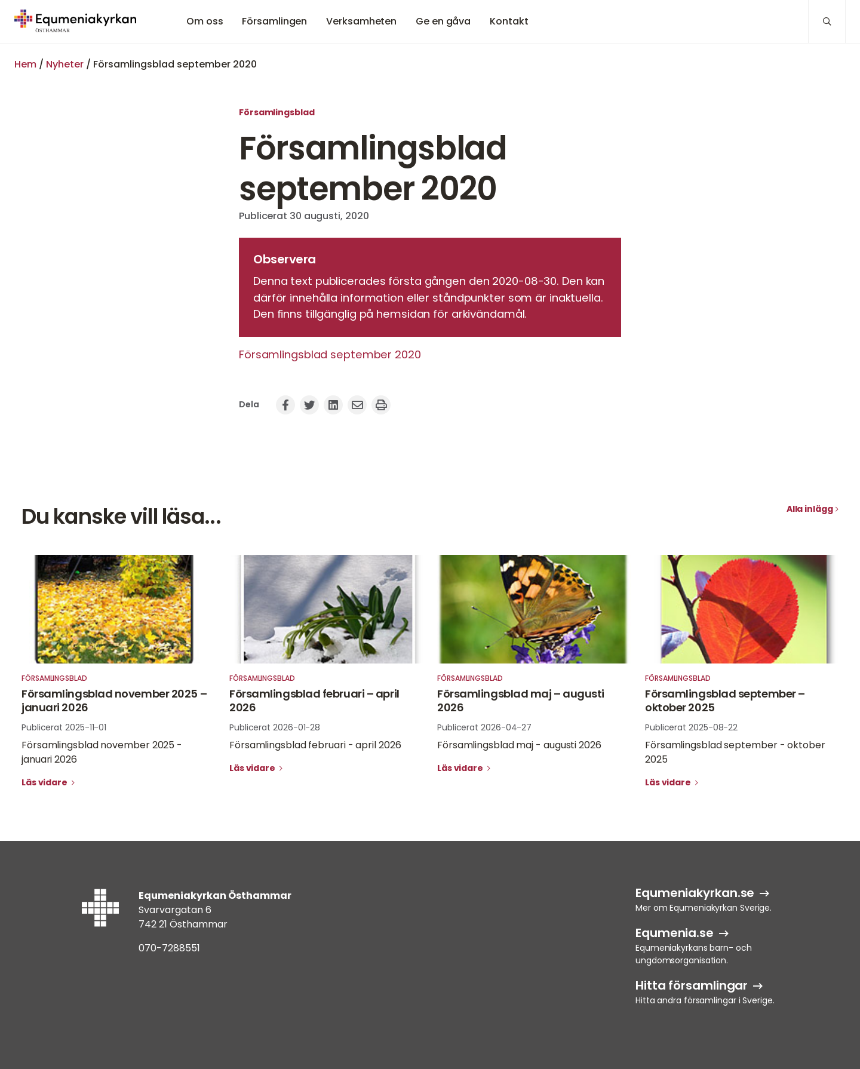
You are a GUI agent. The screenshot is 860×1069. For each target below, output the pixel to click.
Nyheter (65, 64)
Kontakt (509, 21)
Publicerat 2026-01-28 (274, 727)
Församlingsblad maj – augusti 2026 (520, 700)
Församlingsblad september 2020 (330, 354)
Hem (25, 64)
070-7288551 (169, 948)
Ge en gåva (443, 21)
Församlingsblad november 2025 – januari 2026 (114, 700)
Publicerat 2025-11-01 (64, 727)
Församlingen (274, 21)
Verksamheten (361, 21)
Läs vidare (45, 782)
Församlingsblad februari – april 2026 (314, 700)
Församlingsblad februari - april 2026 (315, 745)
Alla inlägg (810, 509)
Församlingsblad (277, 112)
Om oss (204, 21)
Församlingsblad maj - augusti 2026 (519, 745)
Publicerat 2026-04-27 (484, 727)
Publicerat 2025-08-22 (691, 727)
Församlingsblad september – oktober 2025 (725, 700)
